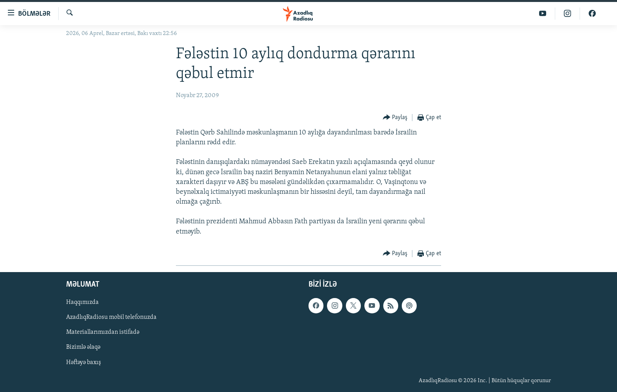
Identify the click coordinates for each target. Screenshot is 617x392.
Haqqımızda (82, 302)
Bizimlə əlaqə (83, 347)
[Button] (395, 117)
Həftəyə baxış (83, 362)
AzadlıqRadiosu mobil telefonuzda (111, 317)
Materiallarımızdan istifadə (102, 332)
